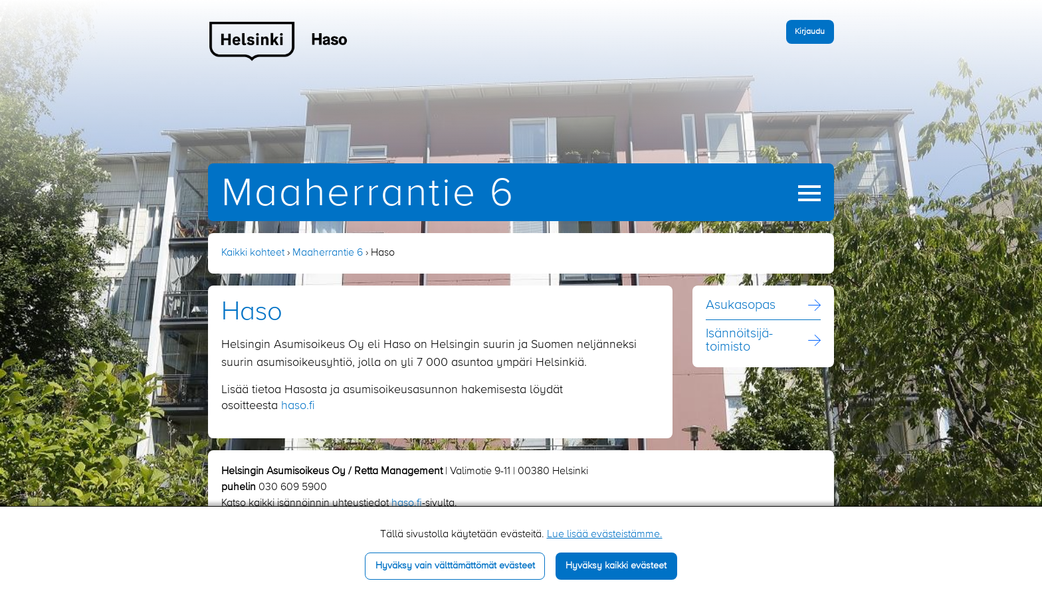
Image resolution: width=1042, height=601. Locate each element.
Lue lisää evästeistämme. (605, 534)
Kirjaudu (810, 31)
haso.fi (298, 406)
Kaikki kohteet (252, 253)
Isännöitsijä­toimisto (739, 340)
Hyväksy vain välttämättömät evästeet (455, 565)
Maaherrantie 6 (368, 194)
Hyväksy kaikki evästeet (616, 565)
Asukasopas (741, 305)
